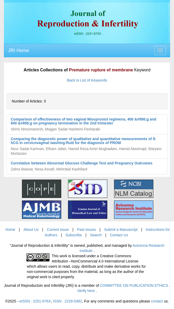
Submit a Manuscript (121, 229)
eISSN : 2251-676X (35, 301)
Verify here (86, 291)
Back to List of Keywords (87, 80)
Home (10, 229)
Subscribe (73, 235)
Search (96, 235)
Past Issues (86, 229)
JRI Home (18, 50)
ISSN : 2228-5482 (67, 301)
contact (157, 301)
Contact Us (119, 235)
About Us (31, 229)
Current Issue (58, 229)
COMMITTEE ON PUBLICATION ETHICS (134, 285)
